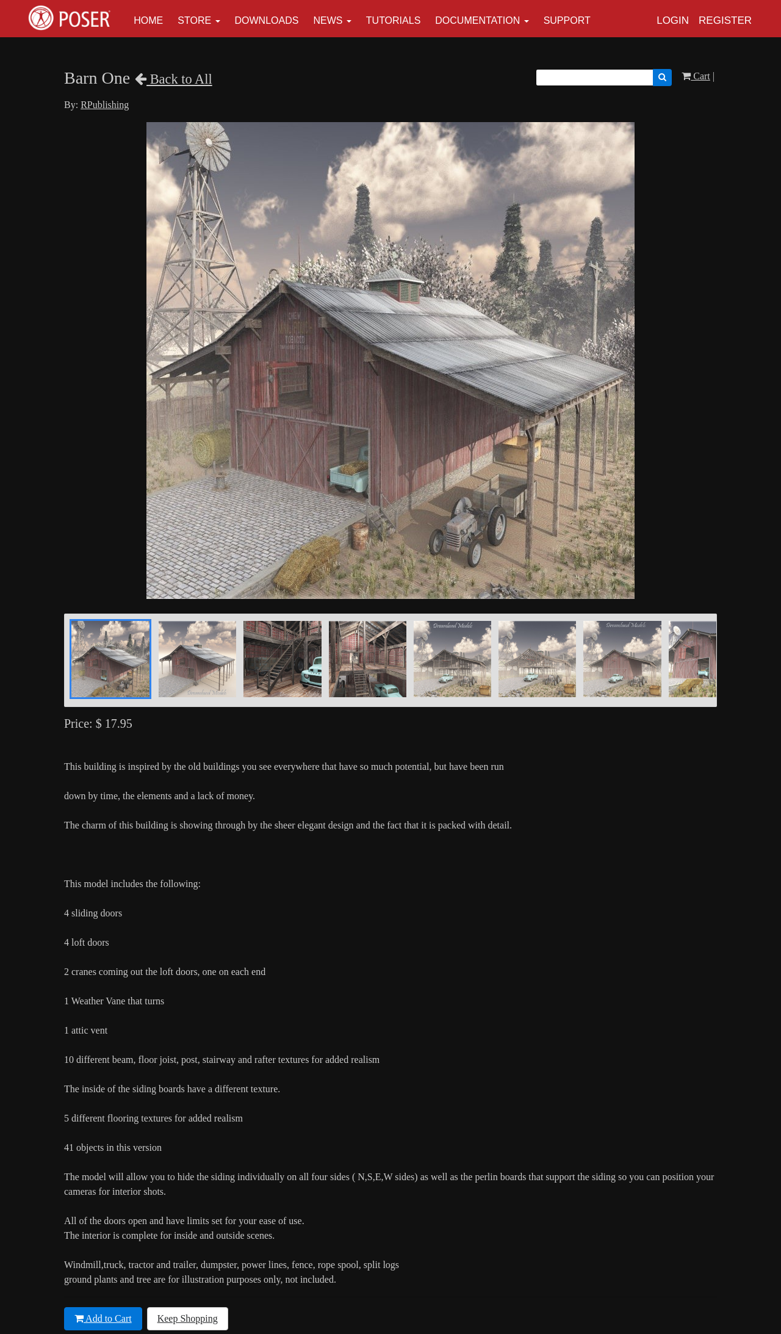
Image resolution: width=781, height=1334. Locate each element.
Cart (696, 76)
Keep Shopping (187, 1318)
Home (148, 20)
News (327, 20)
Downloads (267, 20)
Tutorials (393, 20)
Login (673, 20)
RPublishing (105, 105)
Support (567, 20)
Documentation (477, 20)
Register (725, 20)
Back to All (173, 79)
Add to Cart (103, 1318)
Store (194, 20)
